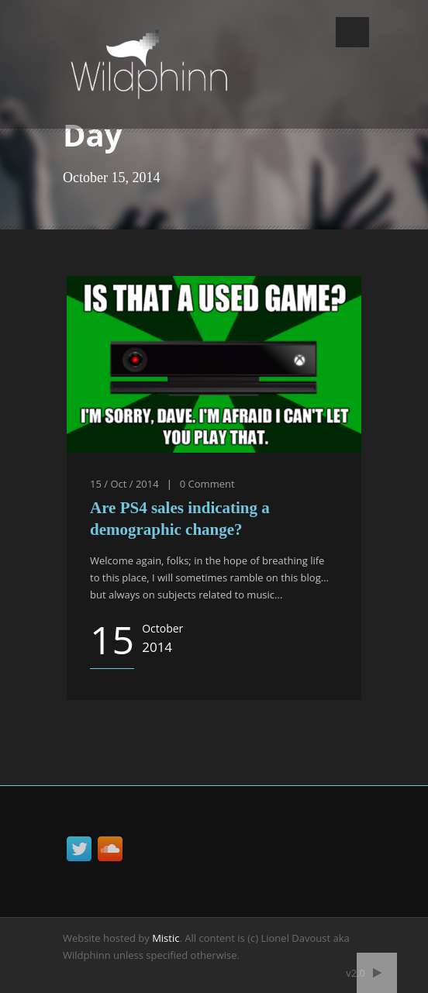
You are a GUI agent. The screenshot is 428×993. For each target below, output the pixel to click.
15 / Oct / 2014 (124, 484)
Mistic (165, 938)
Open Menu (352, 32)
